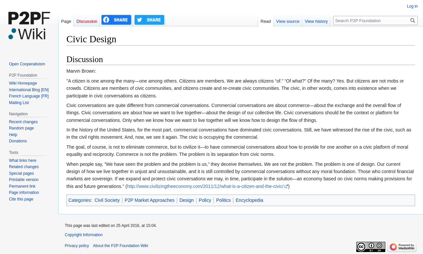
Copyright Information (84, 235)
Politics (223, 200)
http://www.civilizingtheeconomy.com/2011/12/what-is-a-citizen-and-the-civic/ (205, 186)
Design (186, 200)
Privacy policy (77, 245)
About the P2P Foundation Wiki (120, 245)
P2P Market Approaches (149, 200)
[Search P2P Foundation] (375, 20)
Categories (79, 200)
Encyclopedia (249, 200)
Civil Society (107, 200)
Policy (205, 200)
